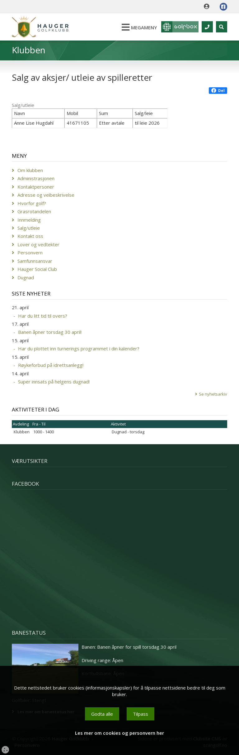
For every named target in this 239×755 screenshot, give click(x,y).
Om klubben (30, 170)
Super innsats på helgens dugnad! (54, 381)
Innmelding (29, 220)
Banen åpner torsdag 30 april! (50, 332)
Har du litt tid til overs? (42, 316)
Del (218, 90)
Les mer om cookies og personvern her (119, 733)
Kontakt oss (30, 236)
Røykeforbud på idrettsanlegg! (50, 365)
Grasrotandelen (34, 211)
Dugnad (25, 277)
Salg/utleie (28, 228)
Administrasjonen (35, 178)
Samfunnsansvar (34, 261)
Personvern (30, 252)
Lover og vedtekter (38, 244)
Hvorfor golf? (31, 203)
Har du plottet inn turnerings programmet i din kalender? (78, 348)
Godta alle (102, 714)
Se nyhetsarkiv (213, 394)
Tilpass (140, 714)
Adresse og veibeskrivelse (45, 195)
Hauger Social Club (37, 269)
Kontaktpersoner (35, 187)
